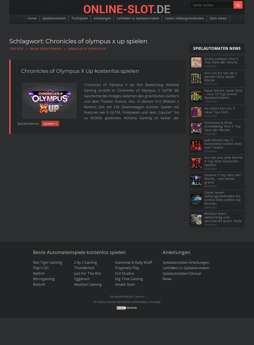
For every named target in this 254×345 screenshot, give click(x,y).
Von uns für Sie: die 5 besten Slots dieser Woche (220, 76)
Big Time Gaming (129, 278)
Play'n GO (41, 267)
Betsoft (39, 284)
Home (24, 18)
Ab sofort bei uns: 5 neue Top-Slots (219, 110)
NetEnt (38, 273)
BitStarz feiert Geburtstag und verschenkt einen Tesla (222, 217)
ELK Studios (124, 273)
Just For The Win (87, 273)
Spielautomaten (47, 18)
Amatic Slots (125, 284)
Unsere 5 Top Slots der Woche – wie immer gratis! (222, 178)
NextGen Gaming (88, 284)
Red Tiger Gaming (47, 262)
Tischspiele (75, 18)
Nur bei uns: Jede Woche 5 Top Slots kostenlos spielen (223, 161)
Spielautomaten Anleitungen (186, 262)
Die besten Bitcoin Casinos (127, 296)
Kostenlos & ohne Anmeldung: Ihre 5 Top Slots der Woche (222, 126)
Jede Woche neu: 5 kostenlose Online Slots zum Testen (223, 143)
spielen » (50, 112)
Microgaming (44, 278)
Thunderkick (84, 267)
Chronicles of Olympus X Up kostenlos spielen (80, 71)
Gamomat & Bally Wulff (133, 262)
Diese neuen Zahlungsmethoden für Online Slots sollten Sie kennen (222, 198)
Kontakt (155, 302)
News (167, 278)
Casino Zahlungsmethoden (189, 18)
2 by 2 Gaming (85, 262)
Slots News (226, 18)
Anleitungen (100, 18)
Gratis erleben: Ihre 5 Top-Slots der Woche (221, 60)
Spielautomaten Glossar (182, 273)
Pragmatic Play (127, 267)
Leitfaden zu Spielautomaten (138, 18)
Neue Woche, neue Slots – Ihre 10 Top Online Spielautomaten (223, 94)
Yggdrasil (81, 278)
